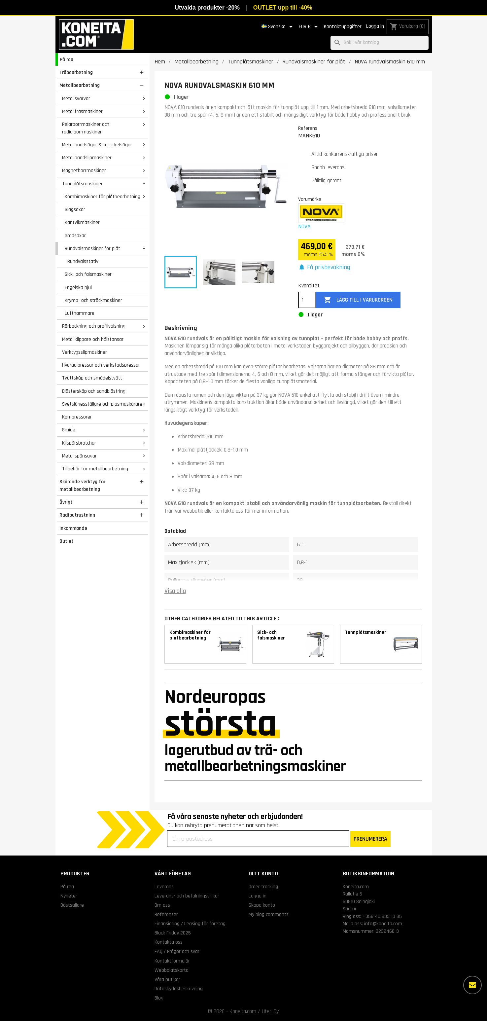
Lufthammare (79, 313)
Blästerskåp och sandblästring (93, 391)
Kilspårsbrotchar (79, 443)
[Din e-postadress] (258, 838)
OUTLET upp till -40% (282, 7)
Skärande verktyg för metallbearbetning (82, 485)
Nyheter (68, 896)
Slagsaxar (75, 209)
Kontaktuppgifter (343, 26)
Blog (159, 998)
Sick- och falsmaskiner (88, 274)
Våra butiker (167, 979)
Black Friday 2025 (173, 933)
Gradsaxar (75, 235)
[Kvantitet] (307, 300)
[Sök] (379, 43)
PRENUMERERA (370, 839)
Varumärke (309, 199)
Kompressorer (77, 417)
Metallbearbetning (79, 85)
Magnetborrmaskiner (84, 170)
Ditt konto (263, 873)
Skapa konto (262, 905)
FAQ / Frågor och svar (177, 951)
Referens (307, 128)
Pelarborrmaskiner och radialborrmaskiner (85, 128)
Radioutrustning (77, 515)
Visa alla (175, 591)
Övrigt (66, 502)
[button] (324, 268)
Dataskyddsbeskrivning (179, 988)
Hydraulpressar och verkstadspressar (101, 365)
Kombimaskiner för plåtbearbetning (102, 196)
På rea (66, 59)
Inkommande (73, 528)
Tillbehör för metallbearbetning (95, 468)
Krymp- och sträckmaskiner (93, 300)
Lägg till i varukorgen (358, 300)
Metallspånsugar (79, 456)
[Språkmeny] (278, 27)
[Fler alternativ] (472, 985)
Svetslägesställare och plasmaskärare (102, 404)
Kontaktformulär (172, 961)
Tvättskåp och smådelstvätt (92, 378)
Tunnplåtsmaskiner (82, 183)
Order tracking (263, 886)
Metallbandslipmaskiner (87, 157)
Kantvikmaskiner (82, 222)
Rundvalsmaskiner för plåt (92, 248)
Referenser (166, 914)
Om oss (162, 905)
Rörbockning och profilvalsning (93, 326)
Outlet (66, 541)
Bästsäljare (72, 905)
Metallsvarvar (76, 98)
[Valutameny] (309, 27)
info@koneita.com (383, 923)
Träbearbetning (76, 72)
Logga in (375, 26)
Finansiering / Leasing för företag (190, 923)
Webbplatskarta (172, 970)
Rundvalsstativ (82, 261)
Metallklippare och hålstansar (92, 339)
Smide (68, 429)
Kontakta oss (169, 942)
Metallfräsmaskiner (82, 111)
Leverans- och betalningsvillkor (187, 896)
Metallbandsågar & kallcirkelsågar (97, 144)
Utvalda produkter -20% (207, 7)
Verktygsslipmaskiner (84, 352)
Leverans (164, 886)
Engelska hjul (78, 287)
